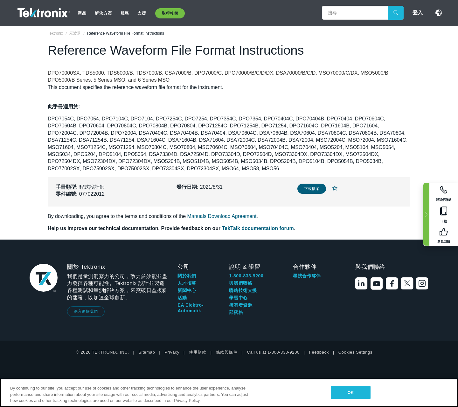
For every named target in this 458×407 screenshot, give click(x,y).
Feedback (319, 352)
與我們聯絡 (240, 283)
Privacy (171, 352)
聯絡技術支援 (243, 290)
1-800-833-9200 (246, 275)
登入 (418, 12)
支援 (141, 13)
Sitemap (146, 352)
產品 (82, 13)
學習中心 (238, 297)
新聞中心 (186, 290)
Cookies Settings (355, 352)
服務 (125, 13)
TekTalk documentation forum (258, 228)
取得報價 (170, 13)
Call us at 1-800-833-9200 (273, 352)
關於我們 (186, 275)
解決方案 (103, 13)
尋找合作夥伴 (307, 275)
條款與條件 (227, 352)
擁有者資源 (240, 305)
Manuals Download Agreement (222, 216)
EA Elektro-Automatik (190, 307)
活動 (182, 297)
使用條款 (197, 352)
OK (350, 392)
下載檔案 (311, 189)
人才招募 (186, 283)
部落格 (236, 312)
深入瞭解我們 (86, 311)
